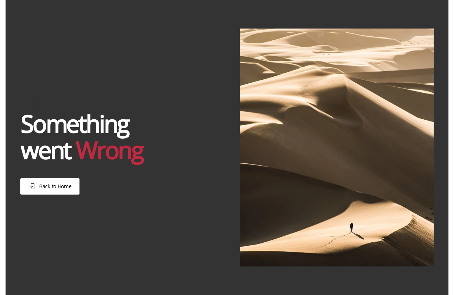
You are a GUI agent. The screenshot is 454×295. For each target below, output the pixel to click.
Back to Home (50, 186)
